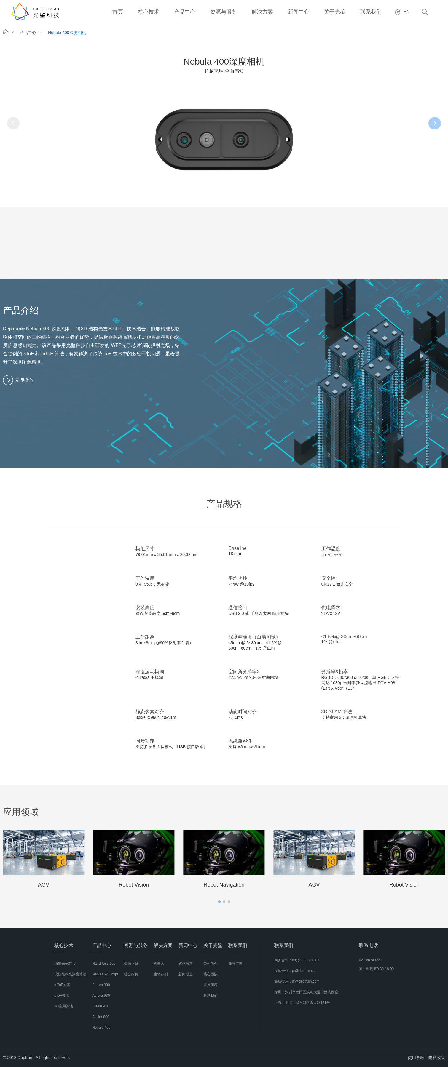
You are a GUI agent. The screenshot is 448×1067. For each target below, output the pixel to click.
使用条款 (416, 1057)
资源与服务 (223, 12)
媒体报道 (185, 964)
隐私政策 (436, 1057)
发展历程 (210, 985)
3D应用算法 (63, 1006)
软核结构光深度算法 (70, 974)
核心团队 (210, 974)
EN (402, 11)
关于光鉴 (334, 12)
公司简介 (210, 964)
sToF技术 (61, 996)
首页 (117, 12)
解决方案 (262, 12)
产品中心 (184, 12)
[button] (219, 901)
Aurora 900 (101, 985)
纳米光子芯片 (65, 964)
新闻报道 (185, 974)
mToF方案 (62, 985)
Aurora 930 (101, 996)
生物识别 (161, 974)
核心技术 (148, 12)
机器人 (159, 964)
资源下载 (131, 964)
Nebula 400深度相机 (67, 32)
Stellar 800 (100, 1017)
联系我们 (371, 12)
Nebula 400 (101, 1028)
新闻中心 (298, 12)
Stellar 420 (100, 1006)
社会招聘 (131, 974)
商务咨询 (235, 964)
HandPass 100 (104, 964)
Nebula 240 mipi (105, 974)
